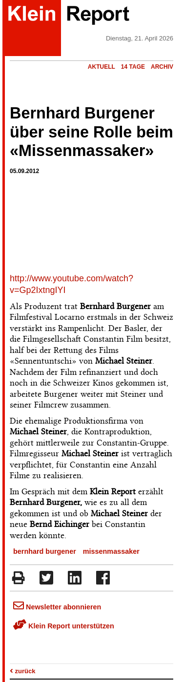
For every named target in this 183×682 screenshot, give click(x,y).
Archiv (162, 66)
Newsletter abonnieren (57, 607)
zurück (23, 671)
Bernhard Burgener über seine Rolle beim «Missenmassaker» (91, 132)
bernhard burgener (44, 551)
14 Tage (133, 66)
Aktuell (101, 66)
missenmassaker (111, 551)
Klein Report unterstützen (63, 626)
